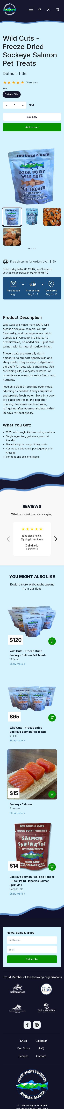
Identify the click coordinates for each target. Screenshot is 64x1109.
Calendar (41, 1040)
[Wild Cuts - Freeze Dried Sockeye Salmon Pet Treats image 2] (32, 217)
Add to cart (32, 127)
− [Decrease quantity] (6, 105)
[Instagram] (37, 1025)
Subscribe (32, 959)
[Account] (48, 9)
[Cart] (57, 9)
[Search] (40, 9)
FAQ (41, 1048)
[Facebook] (27, 1025)
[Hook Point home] (9, 9)
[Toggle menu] (31, 9)
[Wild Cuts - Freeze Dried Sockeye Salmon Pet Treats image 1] (12, 217)
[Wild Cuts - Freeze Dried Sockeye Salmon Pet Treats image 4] (12, 236)
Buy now (32, 116)
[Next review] (56, 539)
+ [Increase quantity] (23, 105)
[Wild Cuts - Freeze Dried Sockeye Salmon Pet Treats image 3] (52, 217)
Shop (23, 1040)
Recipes (23, 1056)
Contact (41, 1056)
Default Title (11, 94)
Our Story (23, 1048)
